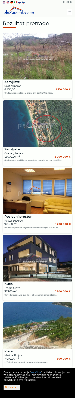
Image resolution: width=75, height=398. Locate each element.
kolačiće (36, 372)
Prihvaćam (11, 387)
